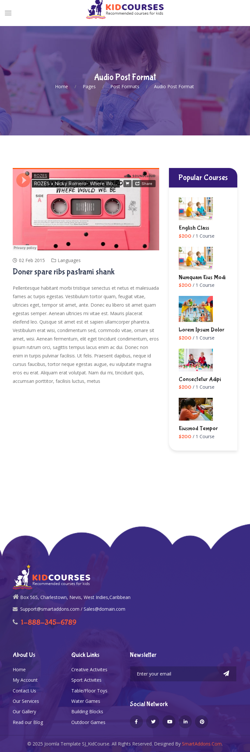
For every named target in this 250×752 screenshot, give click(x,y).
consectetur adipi (200, 379)
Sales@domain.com (104, 609)
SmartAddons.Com (202, 744)
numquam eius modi (202, 277)
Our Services (26, 701)
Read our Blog (28, 722)
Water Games (85, 701)
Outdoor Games (88, 722)
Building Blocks (87, 711)
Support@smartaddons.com (49, 609)
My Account (25, 680)
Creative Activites (89, 669)
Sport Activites (86, 680)
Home (19, 669)
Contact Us (24, 691)
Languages (69, 260)
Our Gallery (24, 711)
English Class (194, 227)
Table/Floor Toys (89, 691)
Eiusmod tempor (198, 428)
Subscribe (226, 673)
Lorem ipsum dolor (201, 329)
